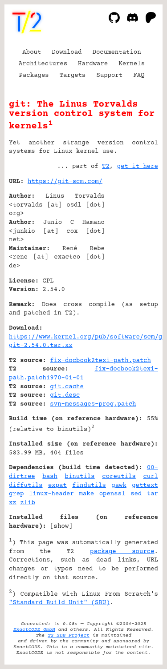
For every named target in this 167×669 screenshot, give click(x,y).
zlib (27, 502)
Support (109, 75)
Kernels (131, 64)
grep (16, 494)
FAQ (138, 75)
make (86, 494)
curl (150, 476)
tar (152, 494)
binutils (80, 476)
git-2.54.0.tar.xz (41, 345)
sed (136, 494)
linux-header (51, 494)
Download (66, 52)
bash (49, 476)
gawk (118, 485)
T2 (106, 166)
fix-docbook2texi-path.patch (100, 360)
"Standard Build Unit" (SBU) (59, 602)
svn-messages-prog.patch (93, 404)
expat (57, 485)
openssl (112, 494)
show (61, 526)
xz (12, 502)
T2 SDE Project (69, 635)
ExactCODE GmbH (34, 630)
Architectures (43, 64)
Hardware (93, 64)
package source (122, 551)
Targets (73, 75)
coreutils (119, 476)
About (31, 52)
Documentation (117, 52)
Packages (34, 75)
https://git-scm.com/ (65, 181)
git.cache (67, 386)
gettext (145, 485)
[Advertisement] (131, 235)
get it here (137, 166)
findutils (89, 485)
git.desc (65, 395)
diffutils (26, 485)
